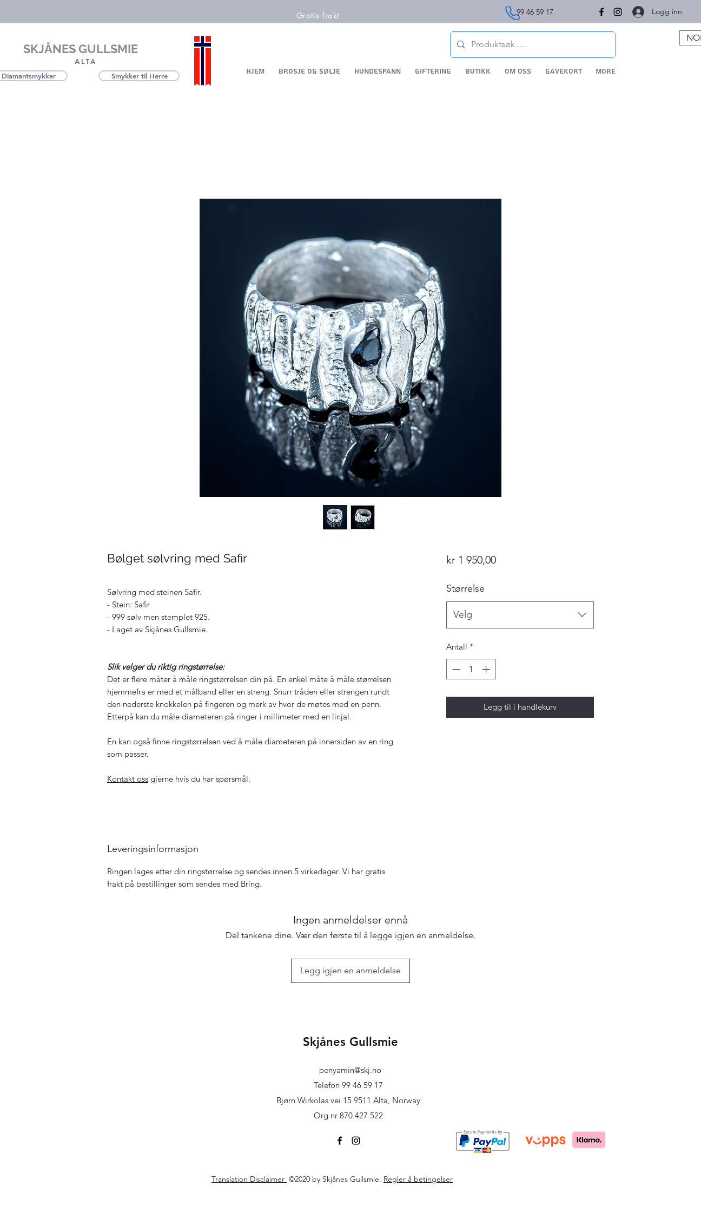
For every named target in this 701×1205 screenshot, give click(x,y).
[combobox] (520, 614)
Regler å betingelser (418, 1179)
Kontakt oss (127, 779)
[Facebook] (339, 1140)
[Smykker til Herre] (139, 75)
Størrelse (465, 588)
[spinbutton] (471, 669)
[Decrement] (455, 669)
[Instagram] (617, 11)
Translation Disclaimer (249, 1179)
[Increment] (487, 669)
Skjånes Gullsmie (350, 1041)
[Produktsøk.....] (531, 44)
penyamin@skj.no (350, 1070)
